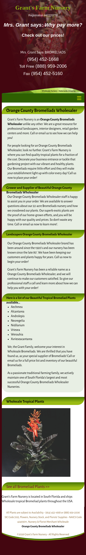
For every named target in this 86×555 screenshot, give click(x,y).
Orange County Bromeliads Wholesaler (43, 526)
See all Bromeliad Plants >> (28, 487)
